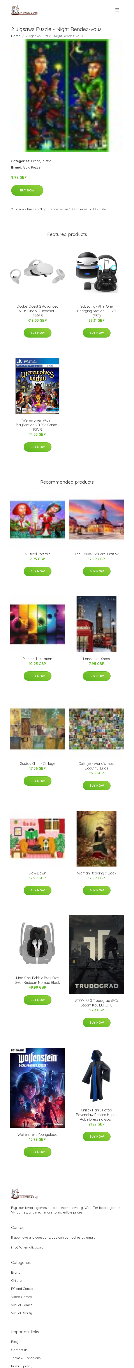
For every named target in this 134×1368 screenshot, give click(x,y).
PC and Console (23, 1289)
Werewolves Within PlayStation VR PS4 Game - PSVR (37, 425)
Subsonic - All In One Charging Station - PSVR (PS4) (96, 311)
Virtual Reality (21, 1313)
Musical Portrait (37, 554)
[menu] (118, 10)
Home (15, 36)
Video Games (21, 1297)
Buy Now (27, 190)
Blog (14, 1342)
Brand (35, 161)
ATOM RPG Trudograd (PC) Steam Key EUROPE (96, 1002)
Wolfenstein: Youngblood (37, 1134)
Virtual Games (22, 1305)
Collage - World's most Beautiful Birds (96, 765)
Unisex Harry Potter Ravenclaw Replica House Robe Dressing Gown (96, 1115)
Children (17, 1280)
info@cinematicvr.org (27, 1247)
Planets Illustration (37, 659)
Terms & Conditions (26, 1358)
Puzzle (46, 161)
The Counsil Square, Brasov (96, 554)
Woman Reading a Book (96, 873)
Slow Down (37, 873)
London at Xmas (96, 659)
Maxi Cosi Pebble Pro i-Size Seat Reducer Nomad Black (37, 980)
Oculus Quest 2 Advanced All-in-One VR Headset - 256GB (37, 311)
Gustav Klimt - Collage (37, 763)
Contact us (19, 1350)
